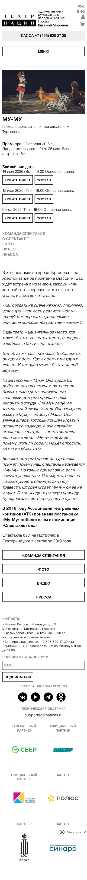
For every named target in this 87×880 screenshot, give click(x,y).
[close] (85, 832)
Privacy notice (74, 832)
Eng (81, 11)
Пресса (10, 254)
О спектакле (15, 239)
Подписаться (17, 677)
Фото (8, 244)
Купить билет (17, 180)
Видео (9, 249)
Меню (43, 51)
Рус (81, 6)
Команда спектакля (23, 233)
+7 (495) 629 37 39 (50, 35)
